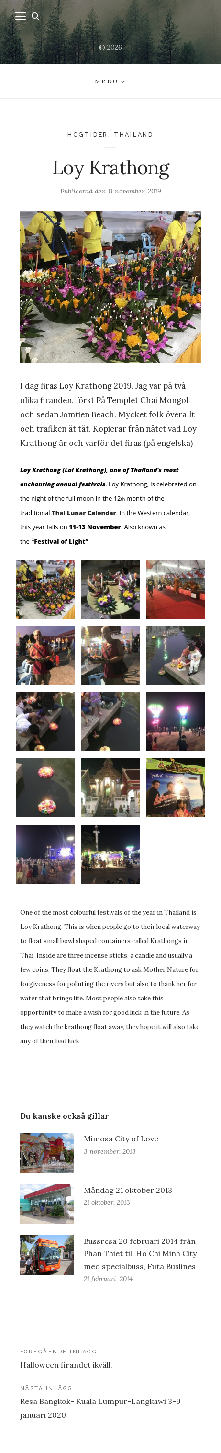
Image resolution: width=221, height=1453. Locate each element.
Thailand (134, 134)
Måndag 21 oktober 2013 (128, 1190)
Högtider (87, 134)
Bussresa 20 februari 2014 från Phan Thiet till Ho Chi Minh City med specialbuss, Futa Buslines (140, 1253)
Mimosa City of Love (121, 1138)
